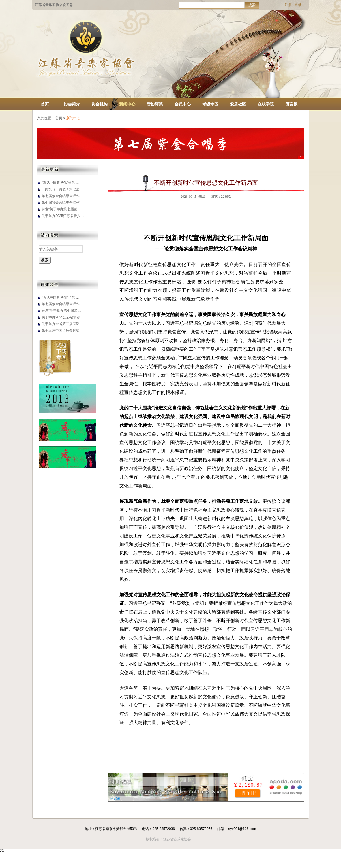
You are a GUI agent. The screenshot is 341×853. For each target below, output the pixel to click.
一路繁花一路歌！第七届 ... (62, 189)
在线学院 (266, 104)
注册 (288, 5)
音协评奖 (155, 104)
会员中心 (183, 104)
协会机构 (99, 104)
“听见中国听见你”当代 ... (60, 183)
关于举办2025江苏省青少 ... (63, 216)
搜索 (252, 5)
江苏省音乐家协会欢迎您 (54, 5)
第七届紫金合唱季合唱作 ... (62, 196)
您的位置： (46, 118)
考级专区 (210, 104)
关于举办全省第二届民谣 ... (62, 324)
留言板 (291, 104)
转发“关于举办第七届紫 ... (61, 209)
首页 (45, 104)
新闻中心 (127, 104)
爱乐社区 (238, 104)
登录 (298, 5)
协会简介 (72, 104)
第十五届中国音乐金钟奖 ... (62, 331)
